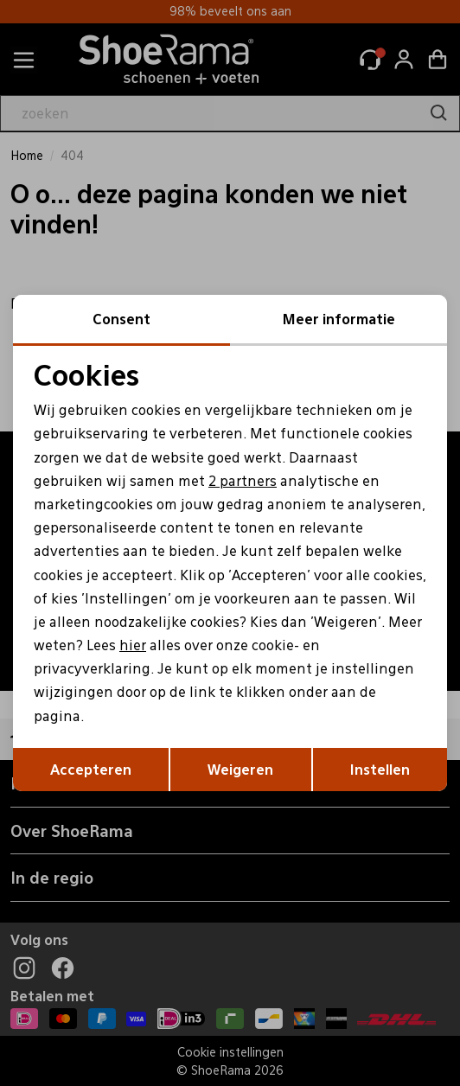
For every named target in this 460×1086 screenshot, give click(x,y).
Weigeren (240, 769)
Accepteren (90, 769)
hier (132, 645)
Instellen (380, 769)
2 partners (242, 480)
